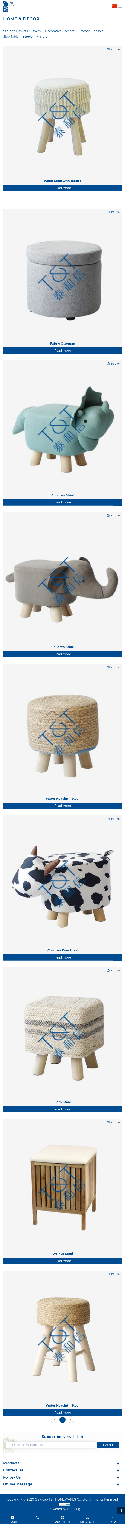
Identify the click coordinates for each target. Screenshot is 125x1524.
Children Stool (62, 546)
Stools (27, 37)
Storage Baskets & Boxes (22, 31)
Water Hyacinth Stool (62, 849)
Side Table (10, 37)
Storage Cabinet (91, 31)
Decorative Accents (59, 31)
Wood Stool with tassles (62, 181)
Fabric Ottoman (62, 394)
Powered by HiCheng (64, 1509)
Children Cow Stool (62, 1001)
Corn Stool (62, 1153)
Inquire (115, 49)
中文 (114, 6)
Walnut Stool (62, 1304)
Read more (62, 188)
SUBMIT (108, 1444)
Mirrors (42, 37)
